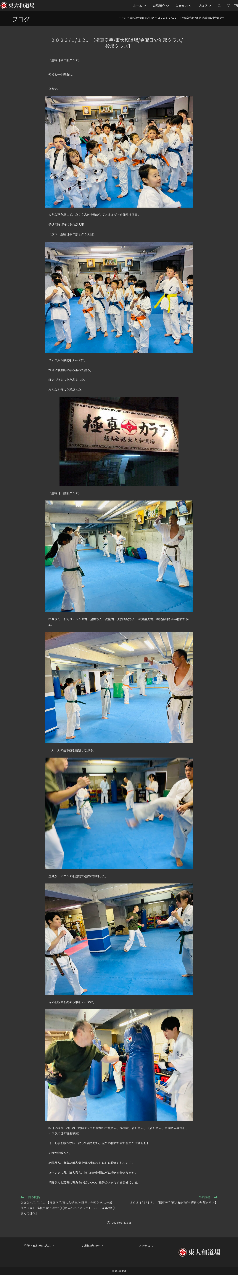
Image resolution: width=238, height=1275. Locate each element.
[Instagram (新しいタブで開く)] (228, 5)
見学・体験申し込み (37, 1245)
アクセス (144, 1245)
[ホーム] (122, 17)
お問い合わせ (91, 1245)
